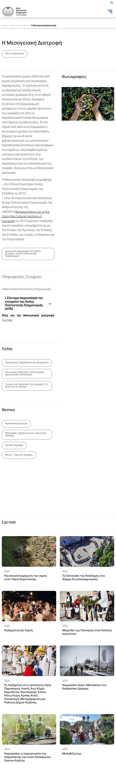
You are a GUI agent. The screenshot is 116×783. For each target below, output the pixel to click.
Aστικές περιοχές (14, 445)
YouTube (7, 320)
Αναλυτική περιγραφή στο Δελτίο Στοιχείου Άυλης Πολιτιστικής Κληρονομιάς (23, 254)
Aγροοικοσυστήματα (16, 424)
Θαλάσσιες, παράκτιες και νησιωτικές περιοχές (25, 434)
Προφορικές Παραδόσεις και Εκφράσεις (27, 363)
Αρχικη (5, 26)
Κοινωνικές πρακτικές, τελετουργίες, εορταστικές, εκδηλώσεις (25, 373)
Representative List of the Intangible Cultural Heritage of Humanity (25, 217)
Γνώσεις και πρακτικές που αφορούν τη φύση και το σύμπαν (26, 385)
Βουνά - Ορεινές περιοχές (19, 455)
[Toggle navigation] (110, 11)
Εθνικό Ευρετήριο (19, 26)
